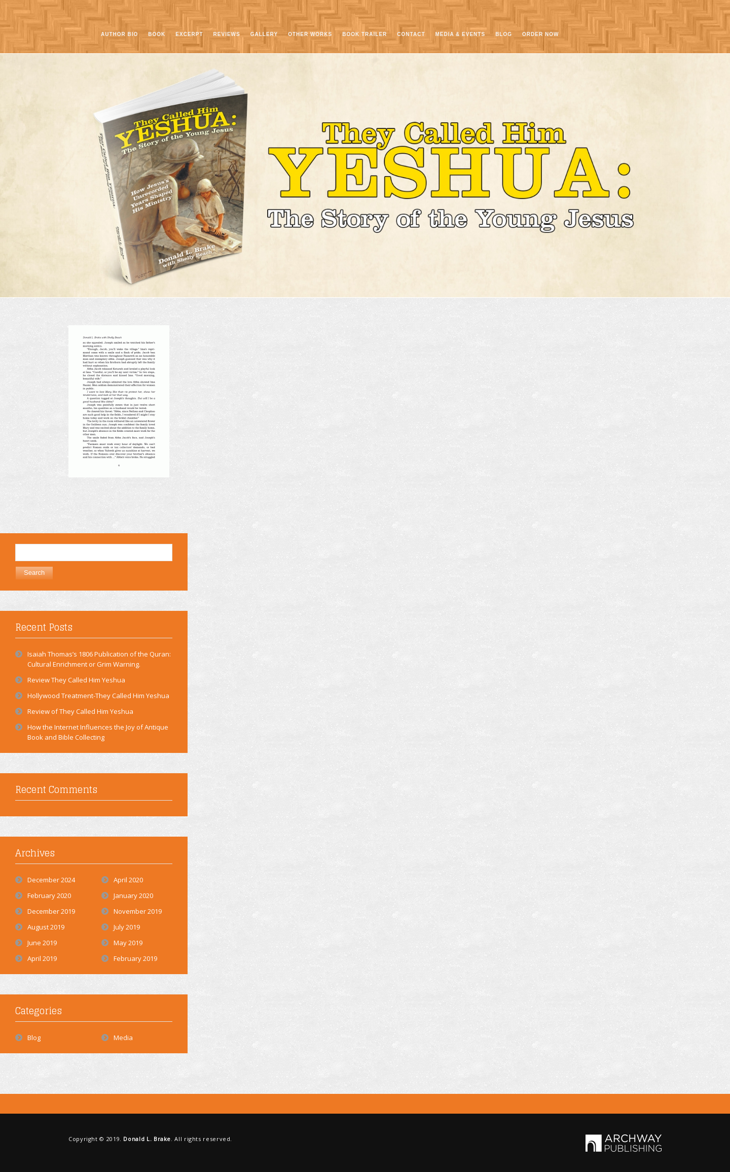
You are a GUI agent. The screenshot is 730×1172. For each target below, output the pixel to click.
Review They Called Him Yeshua (76, 679)
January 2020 (133, 895)
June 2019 (42, 942)
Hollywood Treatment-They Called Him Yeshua (98, 695)
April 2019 (42, 958)
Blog (34, 1037)
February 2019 (135, 958)
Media (123, 1037)
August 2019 (45, 927)
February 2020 (49, 895)
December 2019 (51, 911)
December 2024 (51, 879)
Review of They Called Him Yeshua (80, 711)
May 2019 (128, 942)
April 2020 (128, 879)
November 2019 (138, 911)
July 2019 (127, 927)
